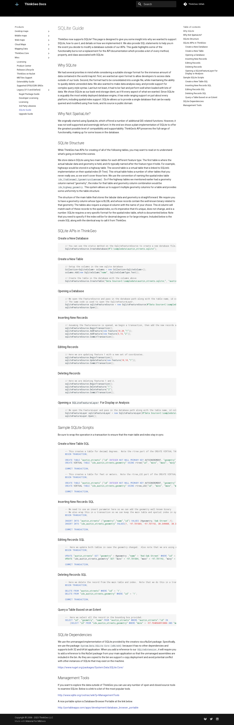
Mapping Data (32, 49)
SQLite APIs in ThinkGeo (194, 43)
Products (31, 12)
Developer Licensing (28, 98)
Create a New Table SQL (196, 81)
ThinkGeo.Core (32, 53)
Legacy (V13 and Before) (33, 90)
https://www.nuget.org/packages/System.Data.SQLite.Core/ (90, 667)
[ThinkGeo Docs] (16, 4)
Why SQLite (188, 31)
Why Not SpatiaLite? (192, 35)
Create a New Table (194, 51)
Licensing (21, 62)
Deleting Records (193, 67)
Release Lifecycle (25, 70)
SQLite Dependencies (193, 101)
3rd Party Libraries (27, 106)
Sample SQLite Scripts (193, 77)
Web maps (32, 40)
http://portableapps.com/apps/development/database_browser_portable (98, 707)
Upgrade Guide (26, 114)
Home (18, 12)
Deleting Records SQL (195, 93)
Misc (32, 57)
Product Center (24, 66)
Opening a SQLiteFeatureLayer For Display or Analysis (201, 72)
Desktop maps (32, 31)
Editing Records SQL (195, 89)
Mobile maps (32, 35)
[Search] (156, 4)
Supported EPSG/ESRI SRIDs (30, 85)
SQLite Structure (191, 39)
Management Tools (192, 105)
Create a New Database (196, 47)
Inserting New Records (196, 59)
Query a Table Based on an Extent (201, 97)
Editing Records (192, 63)
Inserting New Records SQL (198, 85)
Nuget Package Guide (29, 94)
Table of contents (192, 27)
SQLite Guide (25, 110)
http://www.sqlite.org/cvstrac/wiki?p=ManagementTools (88, 695)
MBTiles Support (24, 78)
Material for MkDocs (36, 721)
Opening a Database (195, 55)
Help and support (49, 12)
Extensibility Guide (25, 81)
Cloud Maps (32, 44)
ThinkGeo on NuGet (26, 74)
